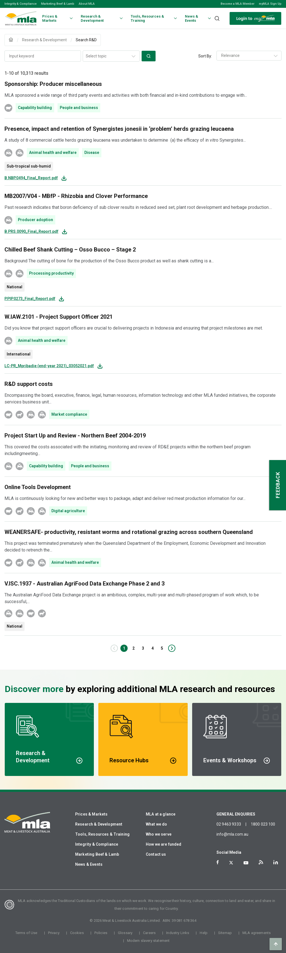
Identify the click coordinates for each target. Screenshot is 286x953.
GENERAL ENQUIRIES (236, 814)
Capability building (35, 107)
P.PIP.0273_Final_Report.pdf (29, 299)
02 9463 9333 (228, 824)
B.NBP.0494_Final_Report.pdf (31, 178)
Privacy (53, 933)
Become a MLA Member (237, 4)
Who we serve (158, 834)
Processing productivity (51, 273)
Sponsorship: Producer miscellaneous (53, 84)
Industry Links (177, 933)
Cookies (77, 933)
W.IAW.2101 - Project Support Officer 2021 (58, 316)
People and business (79, 107)
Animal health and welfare (53, 152)
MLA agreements (256, 933)
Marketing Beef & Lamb (57, 4)
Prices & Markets (91, 814)
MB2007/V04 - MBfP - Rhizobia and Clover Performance (76, 196)
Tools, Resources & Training (102, 834)
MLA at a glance (160, 814)
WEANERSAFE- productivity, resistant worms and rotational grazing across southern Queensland (128, 532)
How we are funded (164, 844)
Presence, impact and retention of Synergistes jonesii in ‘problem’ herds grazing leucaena (119, 128)
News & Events (89, 864)
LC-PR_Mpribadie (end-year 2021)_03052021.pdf (49, 366)
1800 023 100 (263, 824)
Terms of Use (26, 933)
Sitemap (225, 933)
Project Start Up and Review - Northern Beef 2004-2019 (75, 435)
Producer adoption (35, 219)
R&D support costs (28, 384)
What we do (156, 824)
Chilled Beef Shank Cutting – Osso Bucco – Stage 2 (70, 249)
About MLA (87, 4)
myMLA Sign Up (270, 4)
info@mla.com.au (232, 834)
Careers (149, 933)
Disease (91, 152)
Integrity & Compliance (20, 4)
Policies (100, 933)
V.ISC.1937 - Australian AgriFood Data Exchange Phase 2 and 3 (84, 583)
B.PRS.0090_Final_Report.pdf (31, 231)
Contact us (156, 854)
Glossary (125, 933)
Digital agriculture (68, 511)
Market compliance (69, 414)
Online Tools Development (37, 487)
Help (204, 933)
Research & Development (98, 824)
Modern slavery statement (148, 941)
